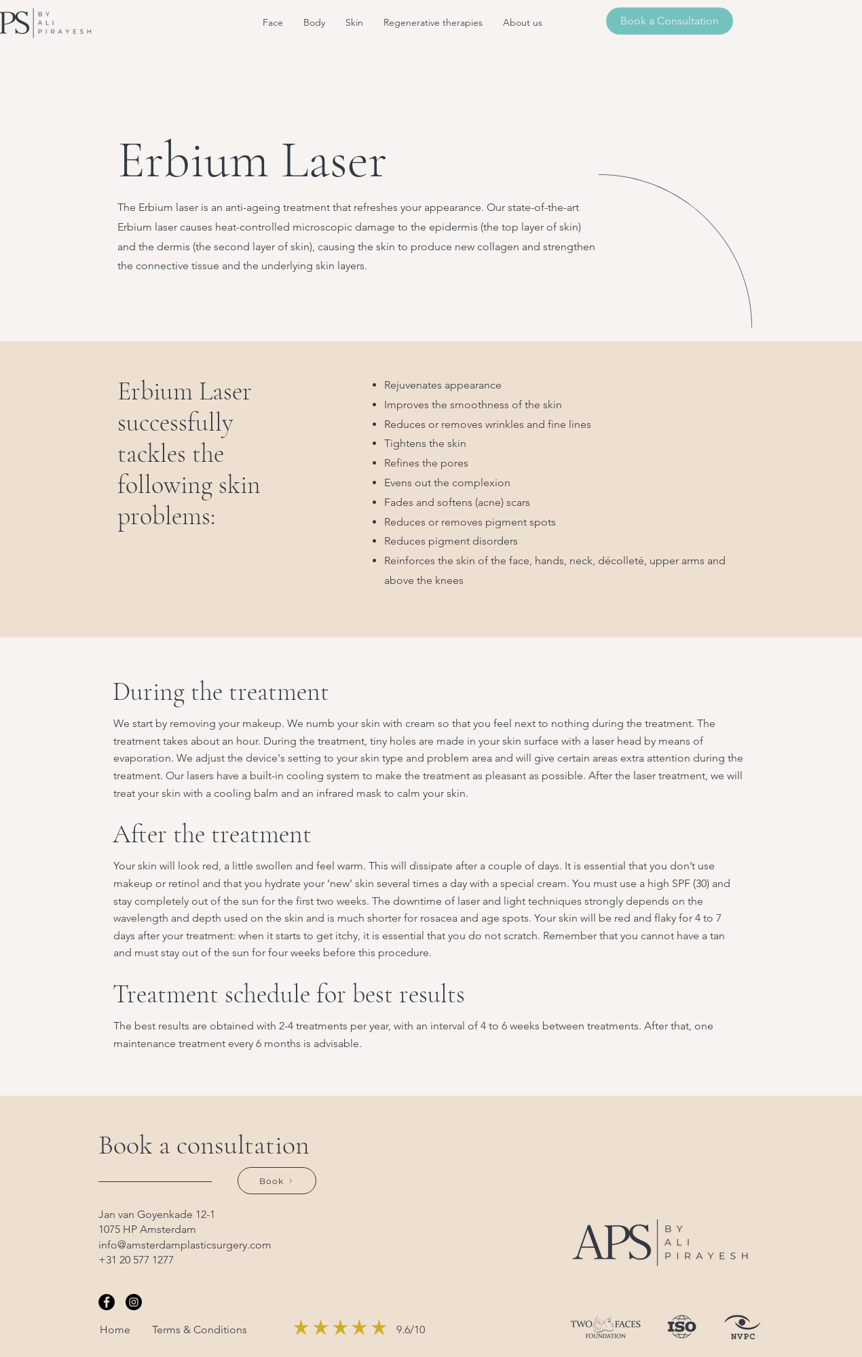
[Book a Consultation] (669, 21)
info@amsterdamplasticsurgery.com (184, 1244)
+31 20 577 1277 (136, 1259)
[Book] (277, 1180)
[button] (272, 22)
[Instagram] (134, 1302)
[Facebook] (106, 1302)
